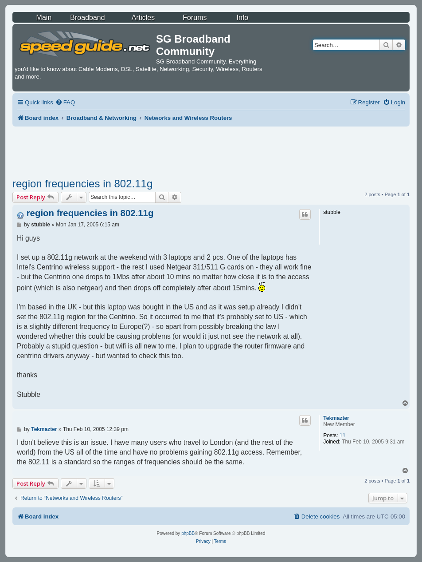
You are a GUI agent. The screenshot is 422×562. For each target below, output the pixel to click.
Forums (195, 17)
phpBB (188, 533)
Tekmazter (336, 418)
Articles (143, 17)
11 (342, 435)
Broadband (87, 17)
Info (243, 17)
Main (44, 17)
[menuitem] (65, 102)
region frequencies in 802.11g (82, 184)
